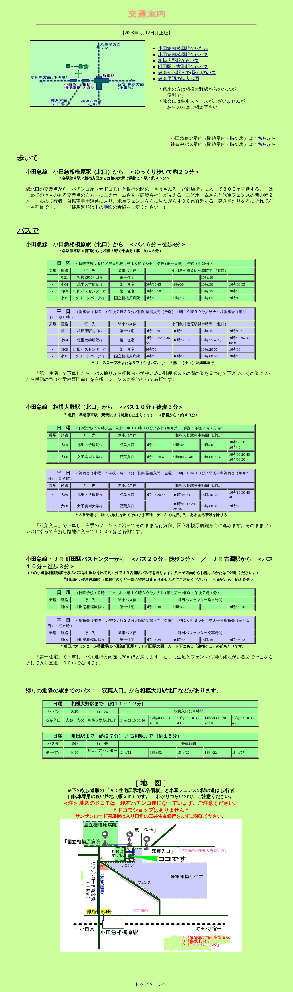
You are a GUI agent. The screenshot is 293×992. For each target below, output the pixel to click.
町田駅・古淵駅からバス (183, 66)
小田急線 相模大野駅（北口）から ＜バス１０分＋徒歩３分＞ (107, 407)
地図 (108, 207)
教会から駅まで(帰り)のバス (187, 72)
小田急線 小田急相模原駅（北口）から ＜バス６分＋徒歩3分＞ (108, 244)
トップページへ (151, 984)
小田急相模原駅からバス (183, 54)
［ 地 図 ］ (151, 783)
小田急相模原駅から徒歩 (183, 48)
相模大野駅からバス (178, 60)
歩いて (27, 158)
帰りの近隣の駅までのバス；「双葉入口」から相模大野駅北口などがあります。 (123, 691)
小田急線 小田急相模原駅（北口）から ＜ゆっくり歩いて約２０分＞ (113, 172)
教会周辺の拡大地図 (178, 78)
